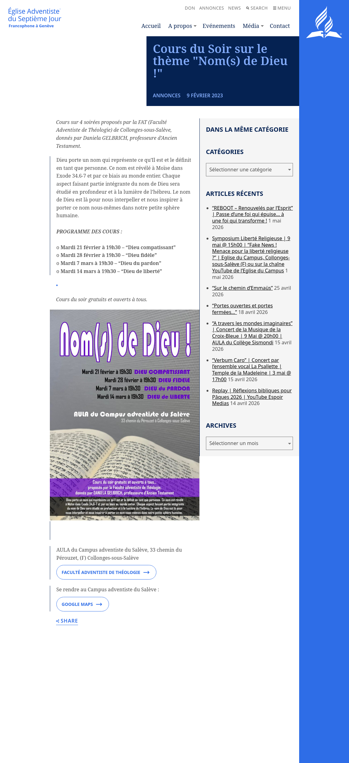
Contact (280, 25)
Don (190, 8)
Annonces (211, 8)
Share (67, 677)
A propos (180, 25)
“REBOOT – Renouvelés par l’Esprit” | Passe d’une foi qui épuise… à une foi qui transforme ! (252, 270)
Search (257, 8)
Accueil (151, 25)
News (234, 8)
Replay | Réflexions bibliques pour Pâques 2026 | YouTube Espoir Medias (252, 452)
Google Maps (82, 660)
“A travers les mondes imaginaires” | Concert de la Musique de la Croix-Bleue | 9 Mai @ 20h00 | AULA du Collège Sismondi (252, 388)
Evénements (219, 25)
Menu (282, 8)
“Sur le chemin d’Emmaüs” (242, 343)
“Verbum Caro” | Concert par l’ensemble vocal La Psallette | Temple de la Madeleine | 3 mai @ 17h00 (251, 425)
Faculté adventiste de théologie (106, 628)
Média (251, 25)
